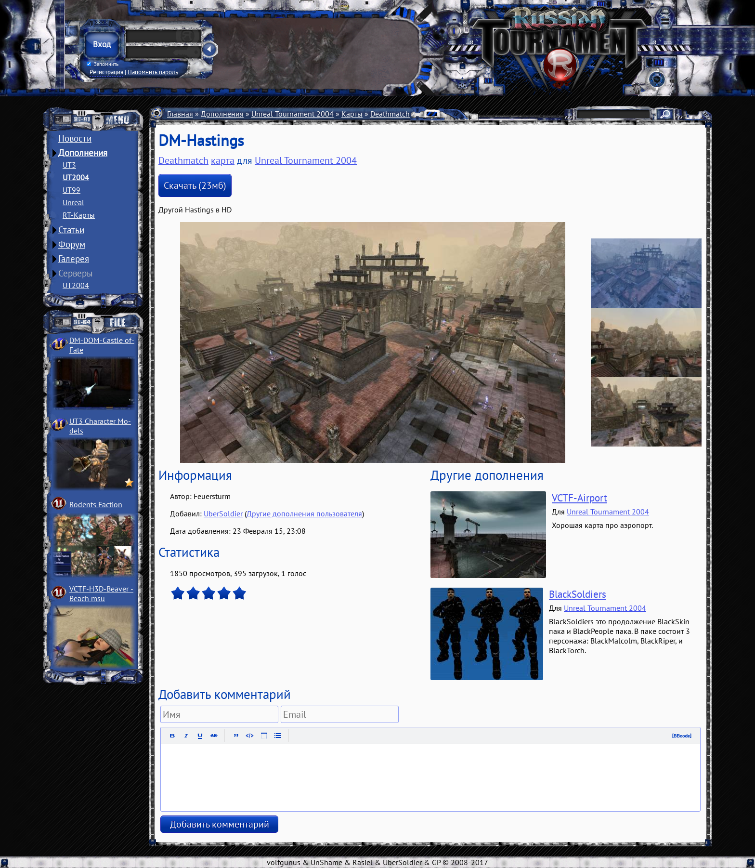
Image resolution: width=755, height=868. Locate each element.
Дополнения (82, 152)
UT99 (71, 190)
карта (222, 160)
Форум (71, 244)
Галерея (73, 258)
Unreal (73, 202)
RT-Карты (79, 215)
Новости (74, 138)
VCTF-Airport (579, 497)
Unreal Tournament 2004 (292, 113)
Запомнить (102, 64)
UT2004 (76, 177)
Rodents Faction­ (95, 504)
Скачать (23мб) (195, 185)
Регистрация (106, 71)
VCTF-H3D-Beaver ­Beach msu (101, 593)
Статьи (71, 230)
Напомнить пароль (153, 71)
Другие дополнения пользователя (304, 513)
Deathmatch (390, 113)
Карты (352, 113)
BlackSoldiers (577, 594)
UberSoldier (223, 513)
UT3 (69, 165)
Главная (180, 113)
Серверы (75, 273)
